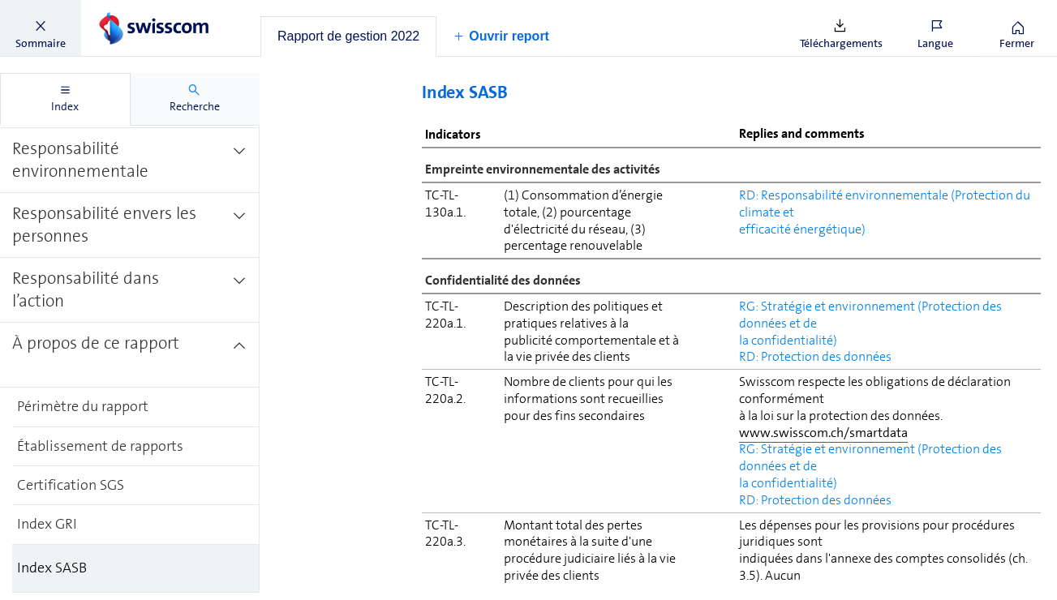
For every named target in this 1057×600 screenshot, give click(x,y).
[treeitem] (130, 150)
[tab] (348, 36)
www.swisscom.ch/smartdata (823, 432)
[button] (40, 28)
